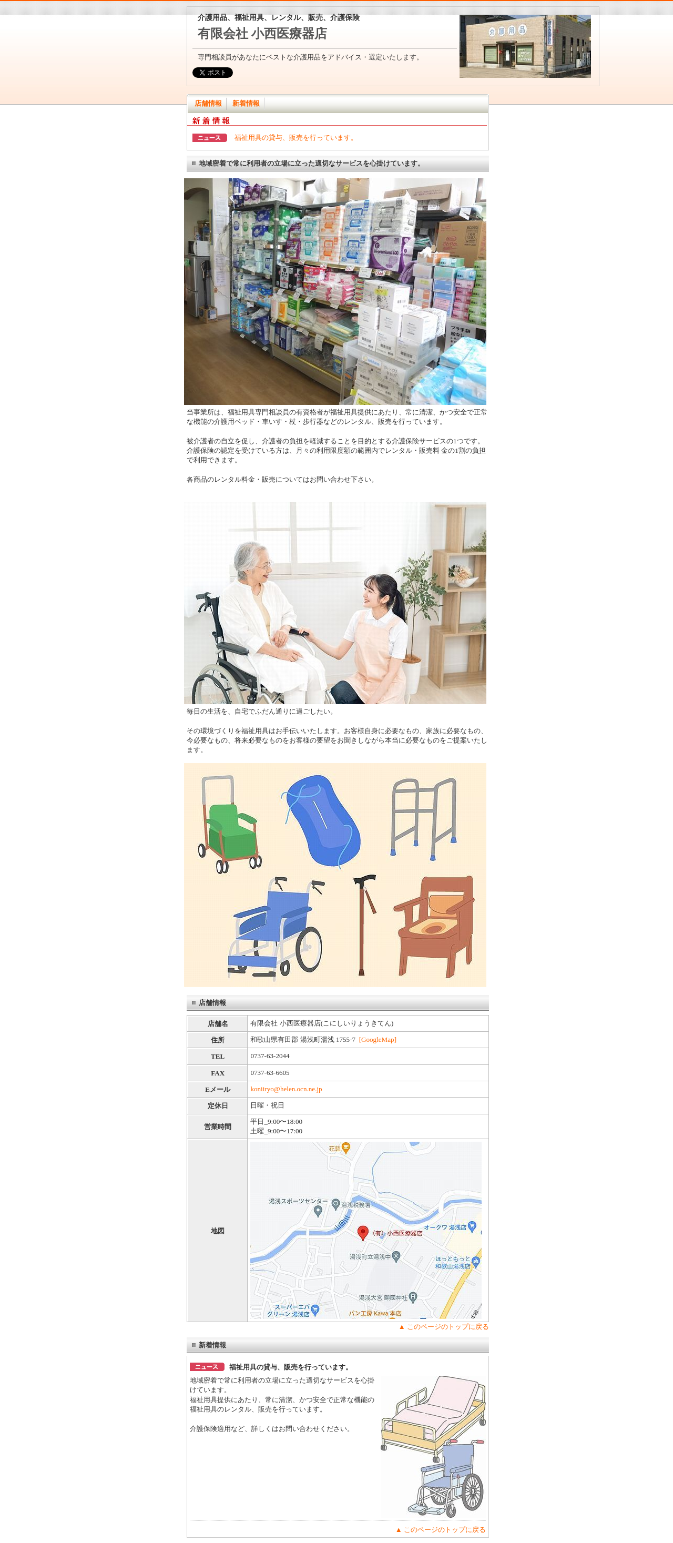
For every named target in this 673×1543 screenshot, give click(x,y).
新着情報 (246, 103)
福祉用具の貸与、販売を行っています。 (296, 137)
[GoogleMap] (377, 1039)
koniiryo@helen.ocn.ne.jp (286, 1089)
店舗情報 (208, 103)
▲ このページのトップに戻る (444, 1327)
